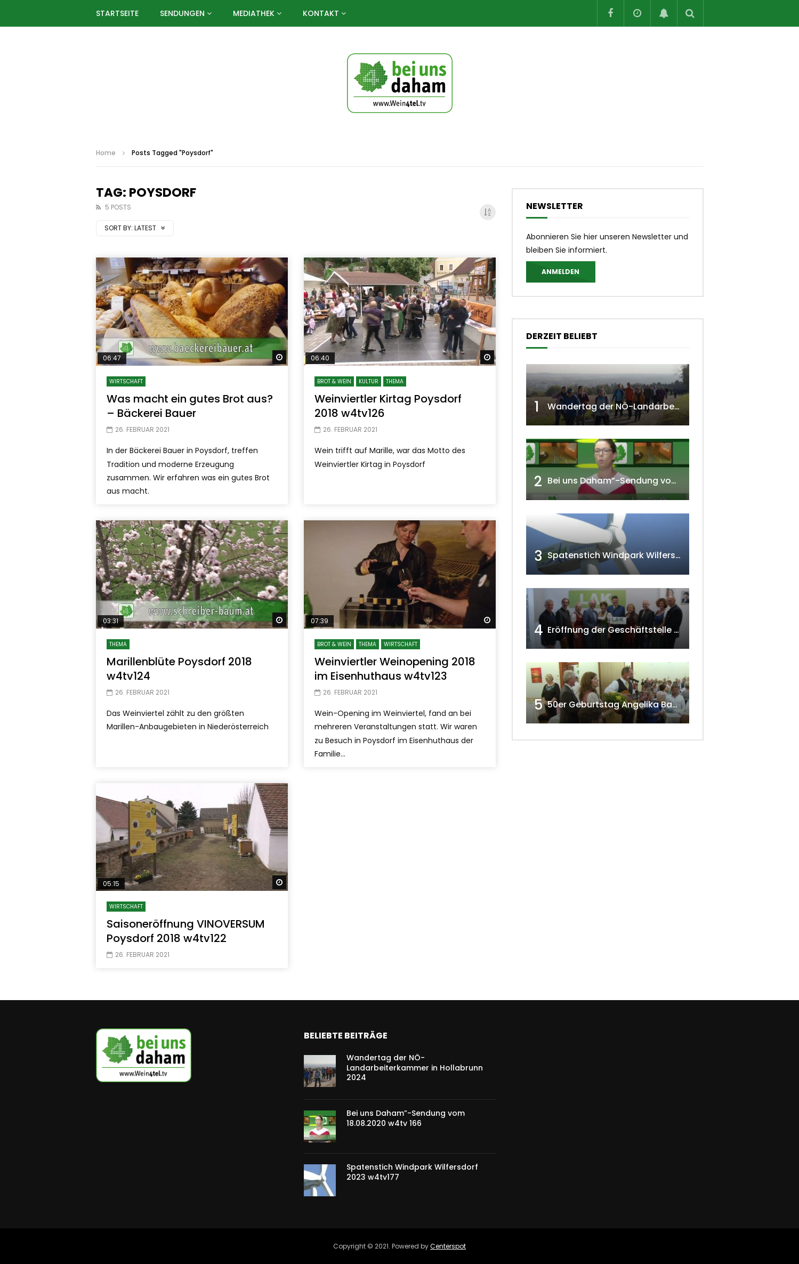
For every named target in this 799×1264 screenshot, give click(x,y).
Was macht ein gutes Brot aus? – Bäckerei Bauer (190, 406)
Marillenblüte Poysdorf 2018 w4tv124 (179, 668)
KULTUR (368, 381)
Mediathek (254, 13)
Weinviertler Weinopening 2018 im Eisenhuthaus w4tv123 (394, 668)
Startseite (117, 13)
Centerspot (448, 1246)
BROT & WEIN (334, 381)
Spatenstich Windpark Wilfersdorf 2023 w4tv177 (650, 555)
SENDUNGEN (182, 13)
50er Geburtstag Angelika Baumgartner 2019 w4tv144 (662, 704)
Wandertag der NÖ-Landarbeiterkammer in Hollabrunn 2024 (414, 1067)
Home (106, 152)
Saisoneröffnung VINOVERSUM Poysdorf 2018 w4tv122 (186, 931)
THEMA (394, 381)
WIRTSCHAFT (126, 381)
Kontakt (321, 13)
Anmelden (560, 271)
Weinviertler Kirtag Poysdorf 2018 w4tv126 (388, 406)
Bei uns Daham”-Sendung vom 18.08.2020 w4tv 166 (656, 480)
